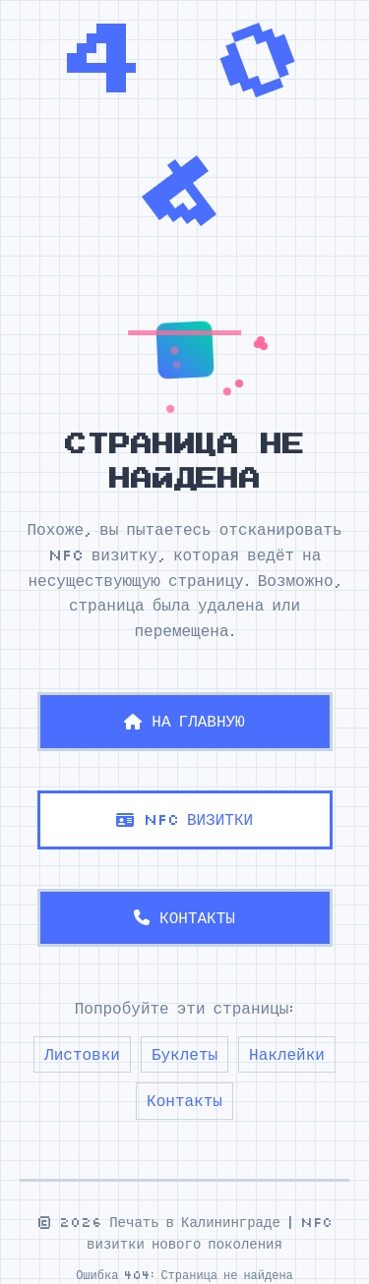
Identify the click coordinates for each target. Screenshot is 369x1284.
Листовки (82, 1054)
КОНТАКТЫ (184, 917)
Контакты (184, 1100)
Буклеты (184, 1054)
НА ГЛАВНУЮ (184, 720)
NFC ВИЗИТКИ (184, 819)
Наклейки (287, 1054)
